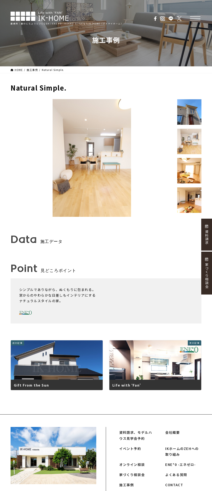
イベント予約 (130, 448)
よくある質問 (176, 474)
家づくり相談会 (132, 474)
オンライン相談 (132, 464)
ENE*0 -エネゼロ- (180, 464)
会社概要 (172, 432)
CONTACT (174, 484)
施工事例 (126, 484)
